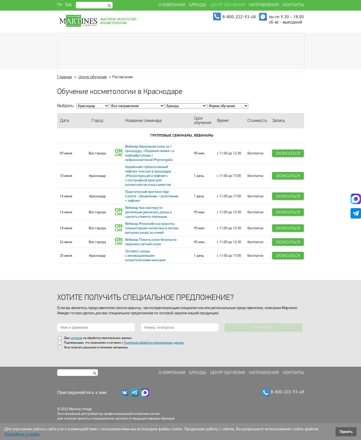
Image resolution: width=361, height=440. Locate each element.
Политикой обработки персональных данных (154, 342)
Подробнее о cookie (22, 434)
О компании (172, 372)
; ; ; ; (228, 105)
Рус (59, 4)
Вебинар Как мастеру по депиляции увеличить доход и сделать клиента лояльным (148, 212)
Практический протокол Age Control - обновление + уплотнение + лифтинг (151, 196)
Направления (264, 372)
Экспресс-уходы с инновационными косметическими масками (145, 255)
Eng (68, 4)
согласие (76, 338)
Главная (64, 77)
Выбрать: (65, 105)
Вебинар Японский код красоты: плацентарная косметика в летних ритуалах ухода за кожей (151, 228)
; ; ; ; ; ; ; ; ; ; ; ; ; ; (185, 105)
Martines (97, 20)
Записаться (288, 153)
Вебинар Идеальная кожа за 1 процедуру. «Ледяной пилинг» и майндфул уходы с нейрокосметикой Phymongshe (149, 153)
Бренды (197, 372)
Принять (346, 432)
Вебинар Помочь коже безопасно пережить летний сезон (151, 241)
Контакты (293, 372)
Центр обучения (92, 77)
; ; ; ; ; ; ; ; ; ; (137, 105)
